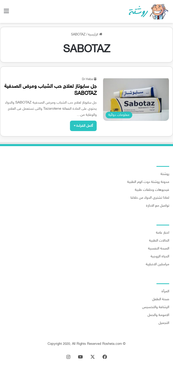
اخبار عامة (162, 233)
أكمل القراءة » (83, 126)
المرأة (165, 291)
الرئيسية (95, 35)
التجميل (163, 323)
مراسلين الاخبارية (157, 264)
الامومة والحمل (158, 315)
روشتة (165, 174)
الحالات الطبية (159, 241)
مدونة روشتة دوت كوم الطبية (148, 182)
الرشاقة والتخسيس (155, 307)
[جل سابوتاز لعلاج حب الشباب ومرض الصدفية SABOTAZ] (136, 99)
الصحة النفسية (158, 249)
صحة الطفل (160, 299)
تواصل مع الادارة (157, 206)
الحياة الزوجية (160, 257)
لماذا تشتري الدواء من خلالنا (150, 198)
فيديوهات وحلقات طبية (152, 190)
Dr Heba (87, 79)
